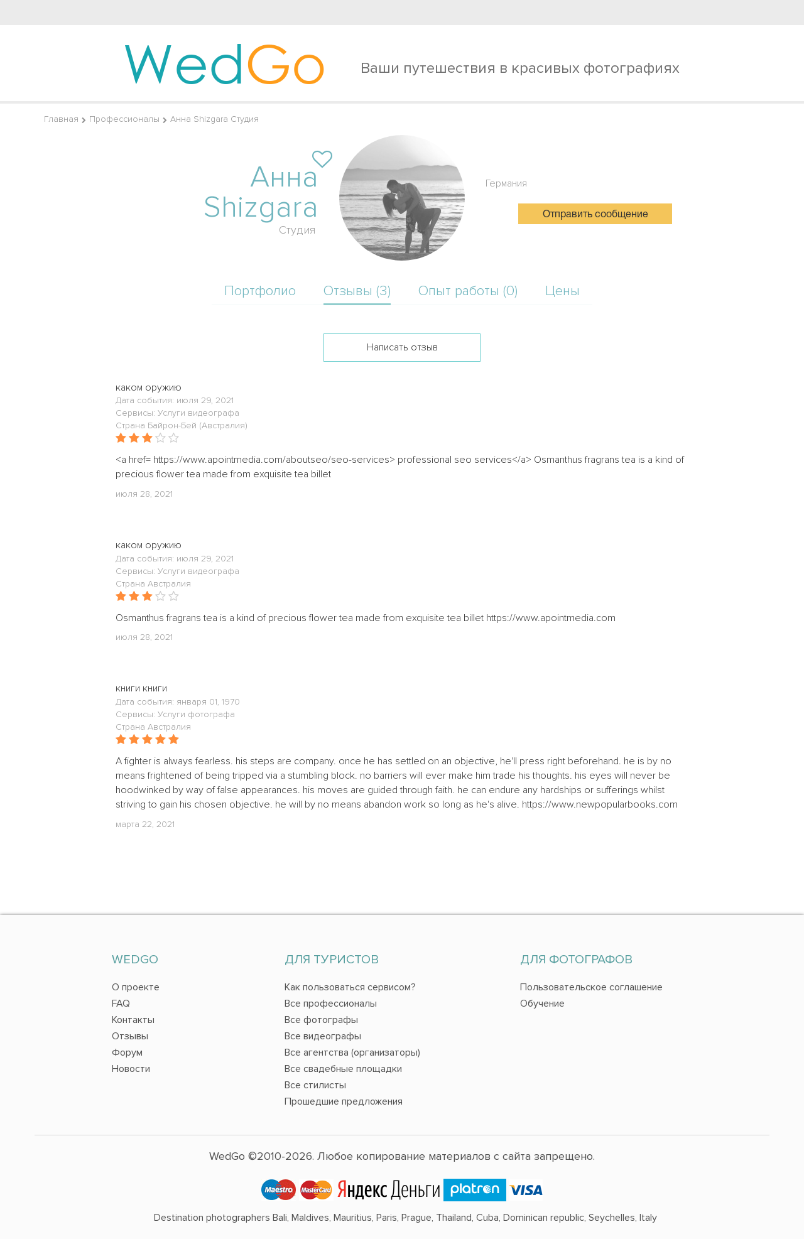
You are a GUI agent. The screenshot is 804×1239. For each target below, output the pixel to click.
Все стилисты (315, 1085)
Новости (131, 1069)
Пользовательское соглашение (591, 987)
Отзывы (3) (357, 291)
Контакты (133, 1020)
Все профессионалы (331, 1003)
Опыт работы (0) (468, 291)
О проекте (136, 987)
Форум (127, 1052)
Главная (61, 119)
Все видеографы (323, 1036)
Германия (506, 183)
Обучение (542, 1003)
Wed (224, 62)
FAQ (121, 1003)
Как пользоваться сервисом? (350, 987)
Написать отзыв (402, 347)
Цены (562, 291)
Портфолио (260, 291)
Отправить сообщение (595, 214)
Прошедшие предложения (344, 1101)
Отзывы (130, 1036)
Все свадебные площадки (343, 1069)
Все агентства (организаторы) (352, 1052)
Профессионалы (124, 119)
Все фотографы (321, 1020)
